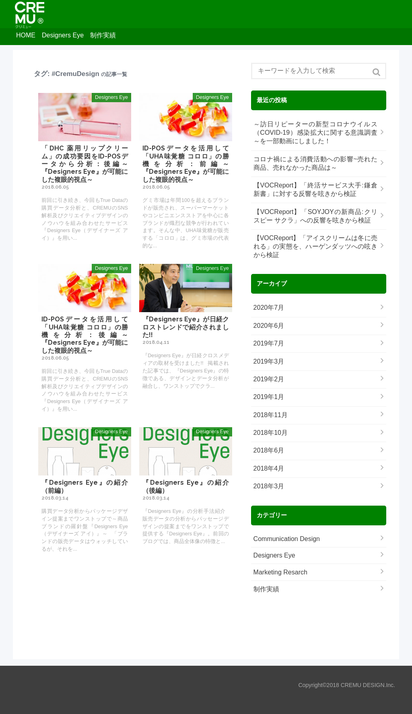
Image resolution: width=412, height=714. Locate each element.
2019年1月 (268, 396)
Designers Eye (63, 35)
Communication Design (286, 538)
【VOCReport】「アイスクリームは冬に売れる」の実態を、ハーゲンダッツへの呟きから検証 (315, 246)
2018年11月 (270, 415)
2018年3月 (268, 486)
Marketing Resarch (280, 572)
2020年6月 (268, 325)
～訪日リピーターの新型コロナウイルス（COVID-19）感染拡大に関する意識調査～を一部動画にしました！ (315, 132)
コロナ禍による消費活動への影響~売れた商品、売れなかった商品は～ (315, 163)
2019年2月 (268, 379)
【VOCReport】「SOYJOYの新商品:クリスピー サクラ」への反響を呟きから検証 (315, 216)
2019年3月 (268, 361)
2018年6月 (268, 450)
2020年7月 (268, 307)
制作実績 (103, 35)
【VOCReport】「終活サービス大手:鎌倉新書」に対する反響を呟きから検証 (315, 189)
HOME (25, 35)
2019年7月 (268, 343)
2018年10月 (270, 432)
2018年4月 (268, 468)
